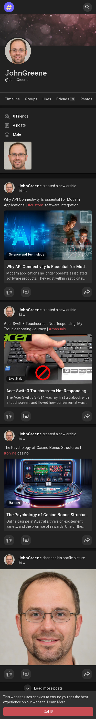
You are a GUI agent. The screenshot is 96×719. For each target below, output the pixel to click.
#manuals (57, 329)
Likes (46, 99)
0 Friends (20, 116)
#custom (35, 205)
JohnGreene (30, 186)
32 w (21, 314)
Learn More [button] (56, 702)
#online (10, 453)
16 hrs (22, 191)
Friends (65, 99)
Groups (31, 99)
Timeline (12, 99)
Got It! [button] (48, 712)
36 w (21, 439)
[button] (87, 7)
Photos (86, 99)
